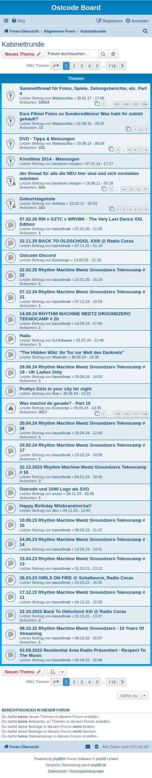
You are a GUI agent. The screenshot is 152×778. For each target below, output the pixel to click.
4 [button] (89, 66)
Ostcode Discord (38, 255)
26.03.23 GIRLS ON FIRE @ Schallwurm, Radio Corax (76, 577)
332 (126, 104)
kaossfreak (61, 229)
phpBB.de (98, 765)
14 (123, 189)
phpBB (58, 759)
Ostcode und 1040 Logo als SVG (54, 489)
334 (144, 104)
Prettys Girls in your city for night (56, 388)
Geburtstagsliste (37, 198)
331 (117, 104)
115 (117, 414)
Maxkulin (59, 357)
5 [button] (97, 66)
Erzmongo (60, 260)
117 (135, 414)
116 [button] (112, 66)
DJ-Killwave (62, 340)
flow (55, 393)
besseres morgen (66, 164)
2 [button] (74, 66)
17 (145, 189)
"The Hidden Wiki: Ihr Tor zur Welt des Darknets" (72, 352)
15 (130, 189)
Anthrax (58, 203)
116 (126, 414)
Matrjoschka (62, 98)
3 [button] (81, 66)
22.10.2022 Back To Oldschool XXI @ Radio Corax (73, 611)
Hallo (25, 335)
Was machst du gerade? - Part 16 (55, 403)
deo (55, 510)
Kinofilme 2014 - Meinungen (49, 159)
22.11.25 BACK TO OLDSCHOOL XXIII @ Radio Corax (77, 241)
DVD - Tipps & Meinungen (47, 138)
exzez (57, 494)
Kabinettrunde (23, 44)
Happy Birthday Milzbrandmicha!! (56, 505)
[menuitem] (18, 21)
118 (144, 414)
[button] (56, 66)
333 (135, 104)
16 (138, 189)
